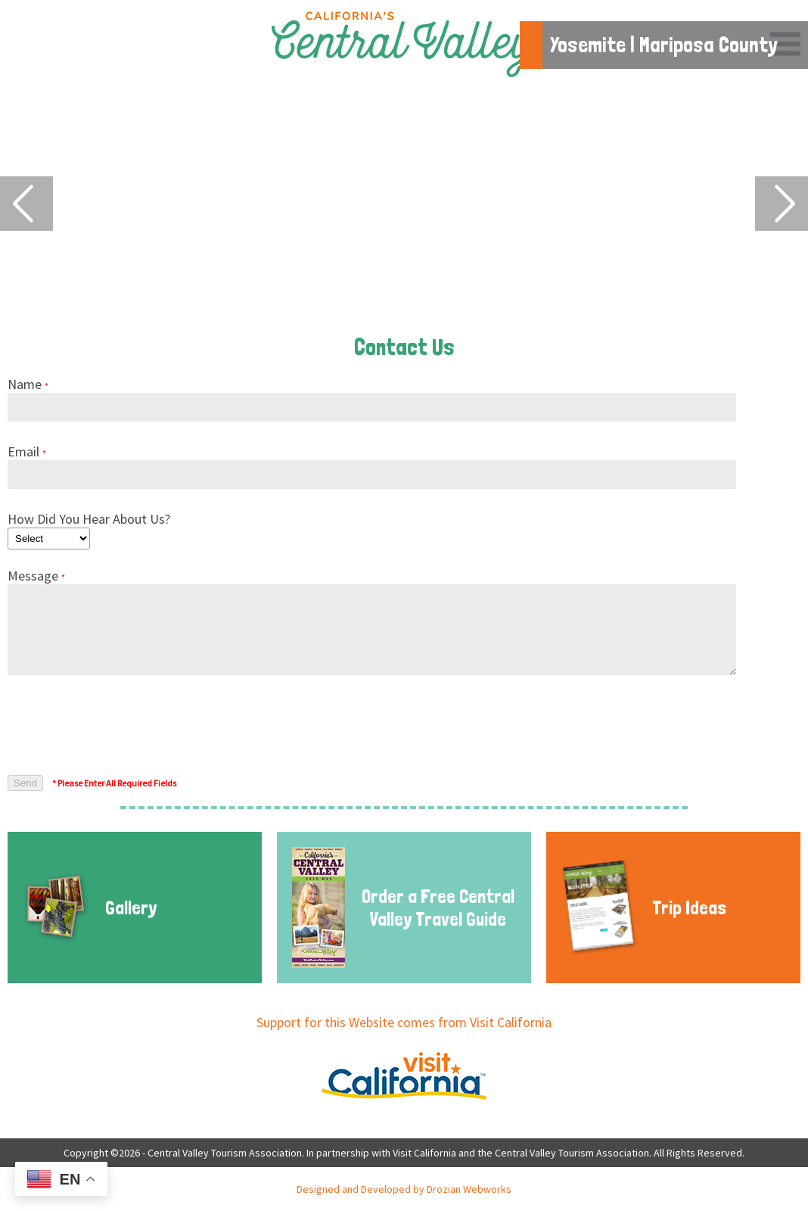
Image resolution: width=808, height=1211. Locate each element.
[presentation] (123, 725)
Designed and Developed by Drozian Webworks (404, 1189)
